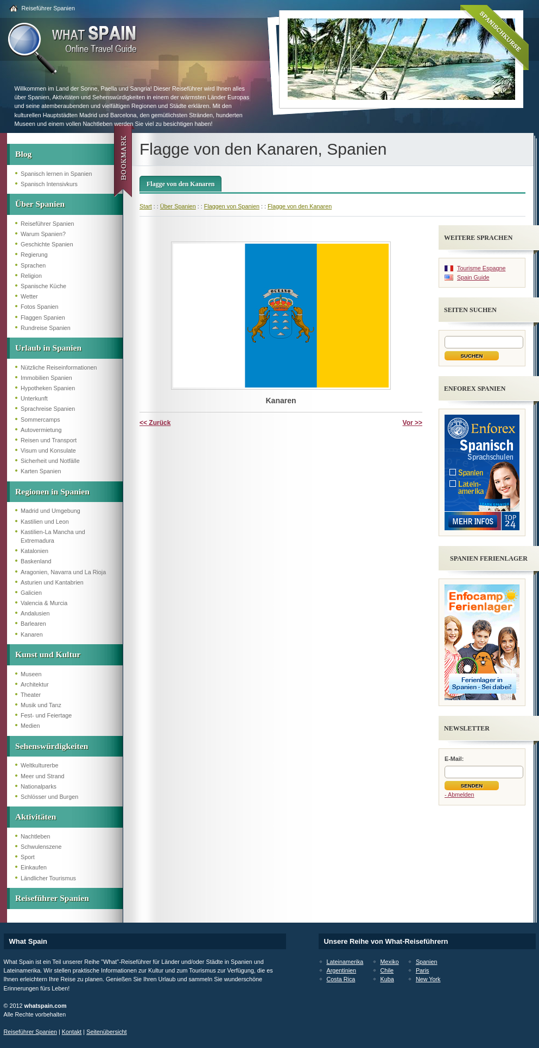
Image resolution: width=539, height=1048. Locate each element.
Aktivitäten (35, 816)
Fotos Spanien (40, 306)
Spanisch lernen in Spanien (56, 173)
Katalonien (34, 551)
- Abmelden (459, 794)
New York (428, 979)
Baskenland (36, 561)
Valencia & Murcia (44, 603)
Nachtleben (35, 836)
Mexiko (390, 961)
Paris (422, 970)
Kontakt (72, 1031)
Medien (30, 725)
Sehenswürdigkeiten (51, 746)
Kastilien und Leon (45, 521)
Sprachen (33, 265)
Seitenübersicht (106, 1031)
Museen (31, 674)
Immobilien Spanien (46, 377)
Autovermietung (41, 430)
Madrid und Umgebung (50, 510)
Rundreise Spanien (46, 328)
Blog (23, 153)
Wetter (29, 296)
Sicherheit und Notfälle (50, 461)
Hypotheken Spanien (48, 388)
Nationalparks (38, 786)
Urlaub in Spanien (48, 347)
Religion (31, 275)
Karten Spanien (41, 471)
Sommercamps (40, 419)
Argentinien (342, 970)
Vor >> (412, 423)
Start (145, 206)
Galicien (31, 592)
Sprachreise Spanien (48, 408)
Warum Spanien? (43, 234)
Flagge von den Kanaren (180, 184)
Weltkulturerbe (39, 765)
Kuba (387, 979)
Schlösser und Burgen (49, 796)
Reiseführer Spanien (48, 8)
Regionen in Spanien (52, 491)
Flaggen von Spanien (231, 206)
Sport (28, 857)
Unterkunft (34, 398)
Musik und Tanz (41, 705)
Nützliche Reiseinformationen (59, 367)
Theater (31, 694)
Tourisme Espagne (481, 268)
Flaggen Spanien (43, 317)
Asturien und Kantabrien (52, 582)
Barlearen (33, 623)
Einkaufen (34, 867)
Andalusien (35, 613)
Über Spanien (40, 203)
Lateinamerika (345, 961)
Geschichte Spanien (47, 244)
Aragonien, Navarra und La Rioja (63, 572)
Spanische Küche (43, 286)
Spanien (426, 961)
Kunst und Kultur (47, 654)
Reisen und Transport (49, 440)
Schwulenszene (41, 846)
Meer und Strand (42, 776)
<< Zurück (154, 423)
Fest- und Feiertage (46, 715)
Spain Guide (473, 277)
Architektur (35, 684)
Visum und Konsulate (48, 450)
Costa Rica (341, 979)
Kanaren (32, 634)
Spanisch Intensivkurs (49, 184)
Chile (387, 970)
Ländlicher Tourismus (48, 878)
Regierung (34, 254)
